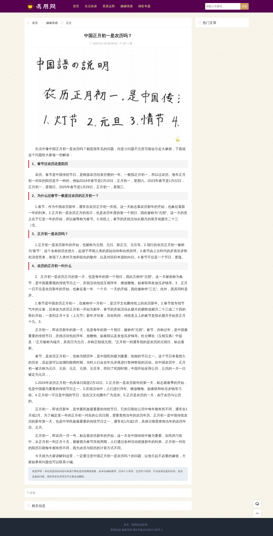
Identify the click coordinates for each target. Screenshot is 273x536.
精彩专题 (144, 6)
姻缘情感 (126, 6)
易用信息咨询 (139, 524)
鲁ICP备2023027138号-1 (148, 529)
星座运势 (109, 6)
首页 (76, 6)
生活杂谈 (91, 6)
